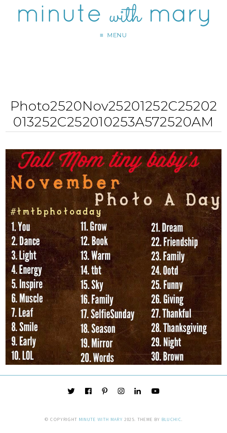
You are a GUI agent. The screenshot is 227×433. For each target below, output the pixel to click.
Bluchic (171, 419)
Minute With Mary (101, 419)
